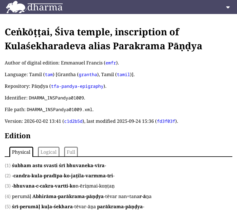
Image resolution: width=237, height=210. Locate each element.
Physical (21, 152)
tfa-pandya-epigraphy (77, 86)
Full (71, 152)
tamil (123, 74)
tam (49, 74)
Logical (49, 152)
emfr (111, 63)
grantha (88, 74)
